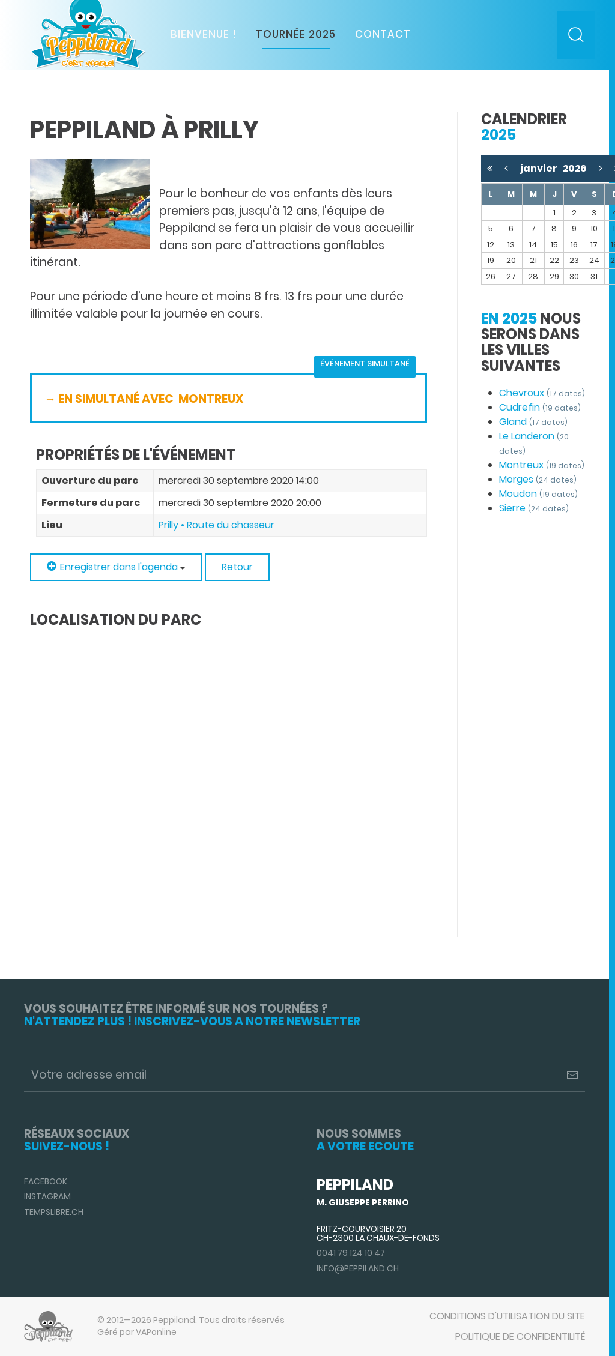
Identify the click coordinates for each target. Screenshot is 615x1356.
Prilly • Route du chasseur (216, 525)
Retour (237, 567)
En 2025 (509, 318)
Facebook (45, 1181)
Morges (538, 479)
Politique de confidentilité (520, 1336)
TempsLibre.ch (53, 1212)
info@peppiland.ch (358, 1268)
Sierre (534, 508)
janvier (541, 168)
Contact (383, 34)
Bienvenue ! (204, 34)
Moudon (538, 494)
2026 (575, 168)
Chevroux (542, 393)
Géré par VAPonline (137, 1332)
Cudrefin (540, 407)
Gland (533, 422)
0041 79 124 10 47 (351, 1253)
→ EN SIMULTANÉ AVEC (110, 399)
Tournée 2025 (296, 34)
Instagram (47, 1196)
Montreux (541, 465)
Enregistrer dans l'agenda (116, 567)
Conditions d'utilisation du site (507, 1316)
